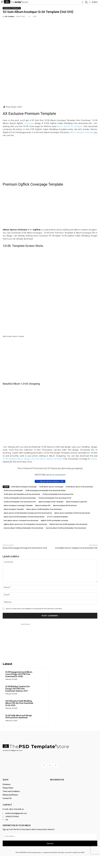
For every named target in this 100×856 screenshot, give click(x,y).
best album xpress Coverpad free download (21, 520)
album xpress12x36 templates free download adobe (24, 517)
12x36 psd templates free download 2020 (55, 498)
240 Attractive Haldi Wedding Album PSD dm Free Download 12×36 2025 (19, 703)
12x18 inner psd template (13, 490)
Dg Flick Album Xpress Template (46, 459)
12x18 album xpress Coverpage (51, 487)
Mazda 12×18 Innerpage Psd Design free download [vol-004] (25, 548)
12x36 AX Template (12, 8)
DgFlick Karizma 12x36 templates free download (68, 524)
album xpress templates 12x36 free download (72, 513)
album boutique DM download (64, 505)
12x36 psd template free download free (58, 494)
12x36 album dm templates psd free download (22, 494)
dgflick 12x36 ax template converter (54, 520)
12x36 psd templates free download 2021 (20, 502)
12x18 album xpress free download (79, 487)
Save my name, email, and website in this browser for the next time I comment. (34, 609)
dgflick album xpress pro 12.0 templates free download (25, 524)
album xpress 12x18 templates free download (43, 509)
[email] (50, 836)
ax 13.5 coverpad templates (57, 517)
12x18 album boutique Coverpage (24, 487)
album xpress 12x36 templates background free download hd (28, 513)
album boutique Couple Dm (76, 502)
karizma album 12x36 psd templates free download (66, 528)
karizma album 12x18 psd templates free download (23, 528)
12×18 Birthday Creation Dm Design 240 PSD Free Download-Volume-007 (17, 688)
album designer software (81, 132)
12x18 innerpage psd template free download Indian (45, 490)
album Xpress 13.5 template (70, 126)
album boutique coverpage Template (18, 505)
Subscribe (50, 844)
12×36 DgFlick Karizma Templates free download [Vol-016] (76, 548)
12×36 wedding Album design (16, 459)
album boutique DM (42, 505)
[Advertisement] (50, 85)
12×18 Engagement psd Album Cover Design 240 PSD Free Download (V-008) (18, 674)
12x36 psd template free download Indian (20, 498)
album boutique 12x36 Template (51, 502)
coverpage (29, 123)
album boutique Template (14, 509)
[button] (86, 2)
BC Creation (9, 16)
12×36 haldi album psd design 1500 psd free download (18, 716)
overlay (93, 459)
